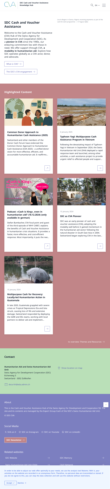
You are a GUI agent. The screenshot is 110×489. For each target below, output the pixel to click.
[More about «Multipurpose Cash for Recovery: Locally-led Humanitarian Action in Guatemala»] (47, 328)
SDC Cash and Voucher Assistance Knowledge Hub (34, 4)
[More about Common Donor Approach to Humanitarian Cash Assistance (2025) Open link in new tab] (47, 168)
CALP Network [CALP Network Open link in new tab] (82, 464)
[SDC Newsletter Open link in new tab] (15, 440)
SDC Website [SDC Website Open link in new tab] (27, 457)
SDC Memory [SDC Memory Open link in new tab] (82, 457)
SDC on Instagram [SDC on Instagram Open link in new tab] (28, 432)
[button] (106, 404)
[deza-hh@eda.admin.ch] (17, 384)
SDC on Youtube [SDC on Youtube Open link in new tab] (50, 432)
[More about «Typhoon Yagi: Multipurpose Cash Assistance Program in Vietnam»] (100, 168)
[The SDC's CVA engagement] (20, 71)
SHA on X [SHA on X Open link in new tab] (10, 432)
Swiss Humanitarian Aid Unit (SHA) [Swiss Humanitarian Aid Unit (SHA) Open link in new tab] (27, 464)
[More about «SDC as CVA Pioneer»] (100, 246)
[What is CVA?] (13, 64)
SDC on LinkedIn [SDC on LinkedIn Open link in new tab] (71, 432)
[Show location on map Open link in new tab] (70, 368)
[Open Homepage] (26, 5)
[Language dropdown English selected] (97, 5)
